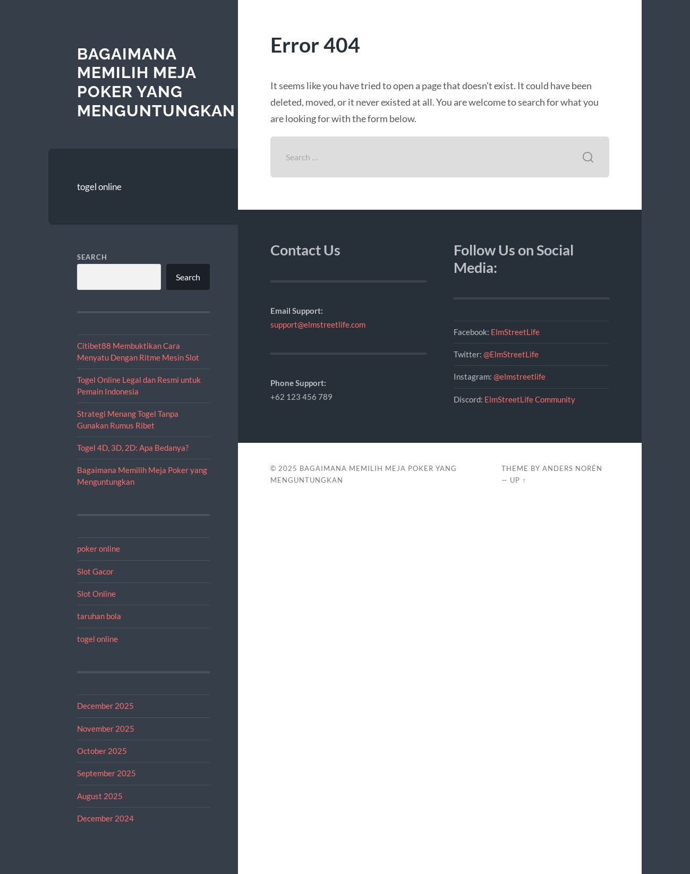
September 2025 (106, 773)
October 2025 (102, 751)
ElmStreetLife (515, 332)
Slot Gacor (95, 571)
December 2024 (105, 818)
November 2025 (105, 728)
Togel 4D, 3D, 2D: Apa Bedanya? (133, 447)
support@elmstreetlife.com (317, 324)
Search (92, 257)
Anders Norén (572, 468)
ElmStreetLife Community (529, 399)
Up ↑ (518, 480)
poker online (98, 548)
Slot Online (96, 593)
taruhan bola (99, 616)
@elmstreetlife (519, 376)
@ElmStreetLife (511, 354)
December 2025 (105, 705)
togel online (99, 186)
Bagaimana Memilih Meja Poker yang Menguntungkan (156, 82)
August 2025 (100, 796)
